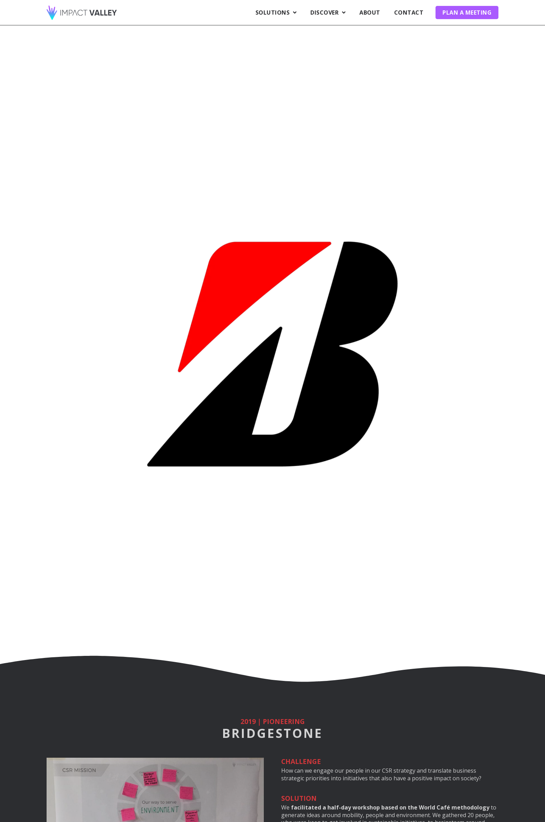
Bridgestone (272, 733)
